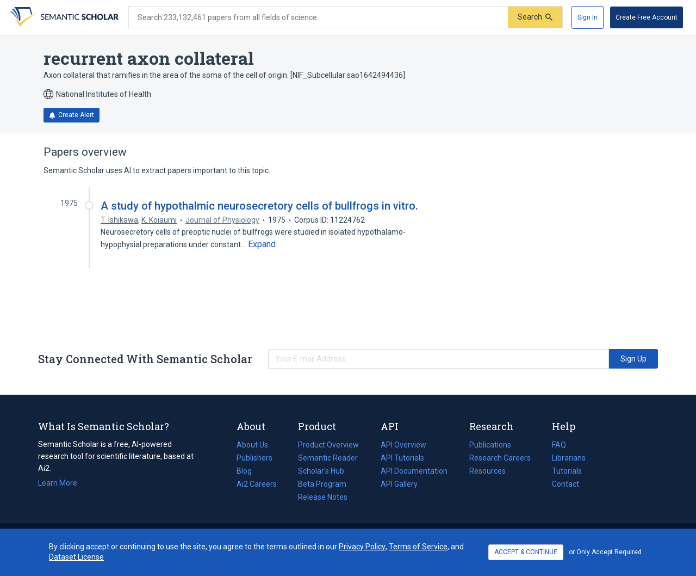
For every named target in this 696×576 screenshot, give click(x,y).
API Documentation (414, 470)
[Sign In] (587, 17)
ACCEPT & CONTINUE (525, 552)
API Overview (403, 444)
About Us (252, 444)
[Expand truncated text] (261, 244)
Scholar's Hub (321, 471)
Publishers (254, 458)
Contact (565, 484)
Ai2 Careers (257, 484)
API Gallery (399, 484)
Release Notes (322, 497)
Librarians (569, 458)
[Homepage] (63, 17)
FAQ (559, 444)
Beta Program (322, 484)
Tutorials (567, 471)
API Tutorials (402, 458)
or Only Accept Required (605, 552)
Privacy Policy (362, 546)
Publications (490, 444)
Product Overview (328, 444)
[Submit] (535, 17)
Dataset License (76, 557)
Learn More (57, 483)
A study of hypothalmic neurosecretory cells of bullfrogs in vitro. (259, 205)
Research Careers (500, 457)
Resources (487, 470)
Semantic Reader (328, 458)
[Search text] (318, 17)
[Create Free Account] (646, 17)
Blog (248, 470)
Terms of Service (418, 546)
